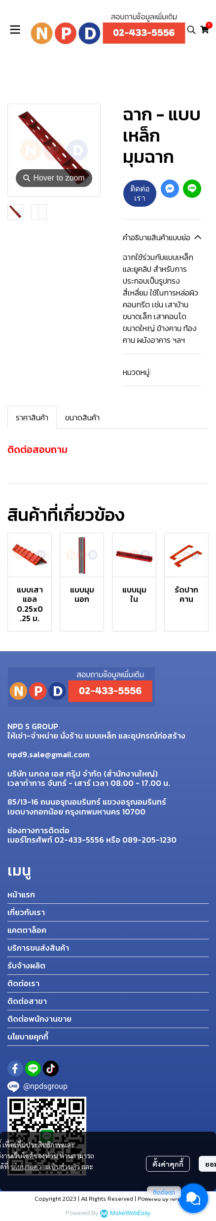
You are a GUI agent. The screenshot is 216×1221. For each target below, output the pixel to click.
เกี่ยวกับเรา (26, 912)
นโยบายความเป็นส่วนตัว (45, 1166)
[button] (191, 30)
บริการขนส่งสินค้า (38, 948)
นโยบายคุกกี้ (27, 1036)
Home (23, 83)
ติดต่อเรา (140, 193)
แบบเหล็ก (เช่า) (106, 83)
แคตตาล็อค (26, 930)
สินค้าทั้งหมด (59, 83)
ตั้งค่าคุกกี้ (167, 1163)
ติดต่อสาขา (27, 1001)
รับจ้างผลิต (26, 965)
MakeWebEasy (130, 1213)
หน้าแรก (21, 894)
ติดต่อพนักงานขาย (39, 1019)
